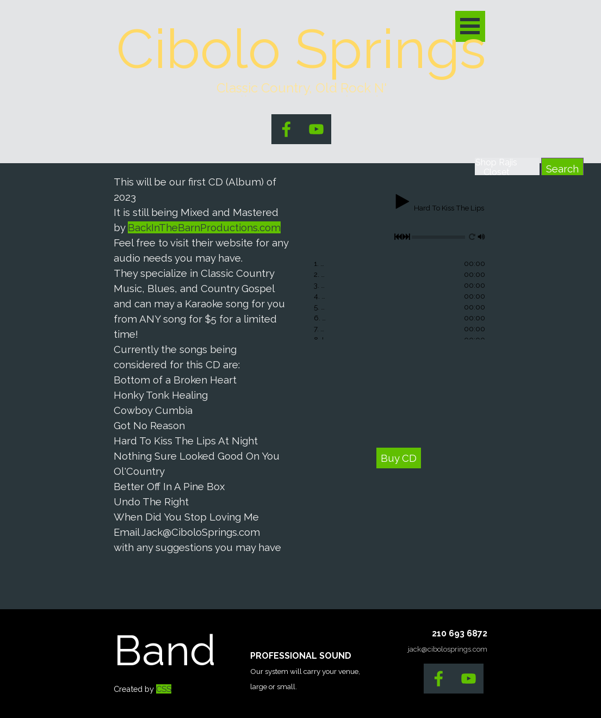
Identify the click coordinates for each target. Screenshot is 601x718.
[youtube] (316, 129)
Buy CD (399, 458)
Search (562, 169)
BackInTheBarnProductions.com (204, 227)
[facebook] (286, 129)
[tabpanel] (203, 364)
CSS (163, 689)
